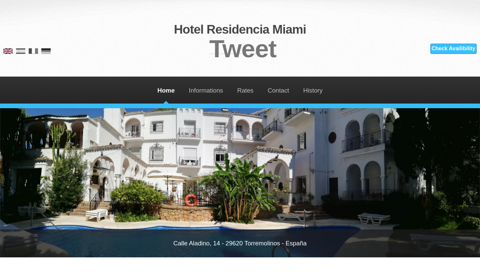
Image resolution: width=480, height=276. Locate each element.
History (313, 90)
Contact (278, 90)
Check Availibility (453, 48)
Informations (206, 90)
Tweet (242, 49)
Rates (245, 90)
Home (166, 90)
